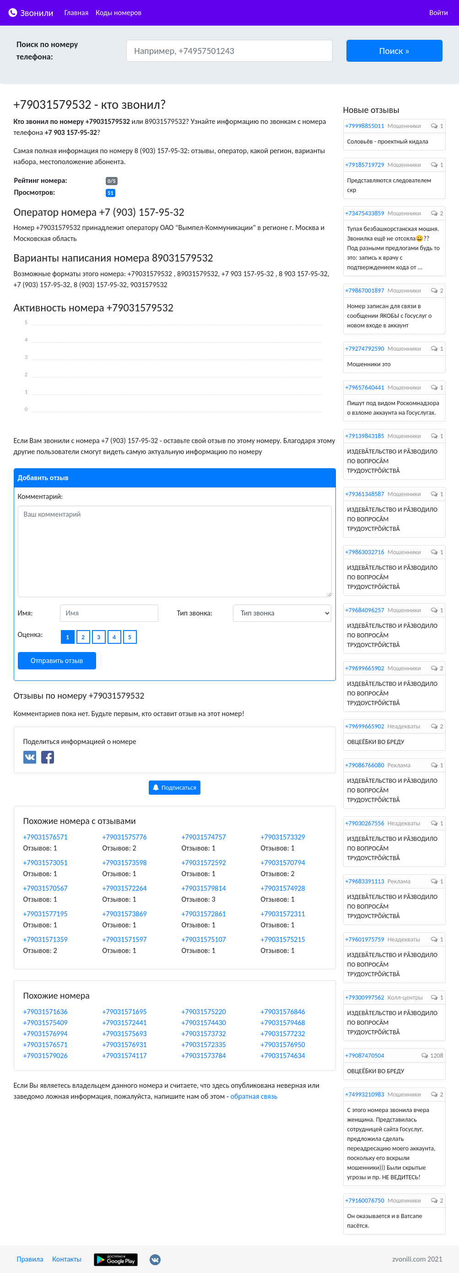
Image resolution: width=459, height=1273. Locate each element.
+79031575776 (125, 837)
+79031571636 (45, 1011)
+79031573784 (204, 1055)
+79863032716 (365, 552)
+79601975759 (365, 939)
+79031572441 (125, 1022)
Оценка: (30, 634)
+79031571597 (125, 939)
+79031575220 (204, 1011)
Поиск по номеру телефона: (47, 50)
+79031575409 (45, 1022)
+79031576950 (283, 1044)
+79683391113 (365, 881)
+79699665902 (365, 668)
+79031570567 (45, 888)
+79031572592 (204, 862)
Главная (77, 12)
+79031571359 (45, 939)
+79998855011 (365, 126)
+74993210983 (365, 1094)
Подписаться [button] (174, 788)
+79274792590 (365, 349)
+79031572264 (125, 888)
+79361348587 (365, 494)
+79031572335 (204, 1044)
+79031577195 (45, 913)
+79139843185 (365, 436)
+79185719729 (365, 165)
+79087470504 (365, 1055)
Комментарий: (40, 496)
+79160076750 (365, 1200)
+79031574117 (125, 1055)
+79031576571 (45, 837)
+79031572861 (204, 913)
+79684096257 (365, 610)
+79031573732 (204, 1033)
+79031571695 (125, 1011)
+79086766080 (365, 765)
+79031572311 (283, 913)
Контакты (66, 1259)
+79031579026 (45, 1055)
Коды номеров (118, 12)
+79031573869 (125, 913)
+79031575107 (204, 939)
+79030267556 (365, 823)
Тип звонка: (195, 613)
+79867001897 (365, 290)
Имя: (25, 613)
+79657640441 (365, 387)
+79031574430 (204, 1022)
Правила (30, 1259)
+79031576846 (283, 1011)
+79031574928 (283, 888)
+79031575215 (283, 939)
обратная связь (253, 1096)
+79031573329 (283, 837)
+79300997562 (365, 997)
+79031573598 (125, 862)
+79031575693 (125, 1033)
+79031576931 (125, 1044)
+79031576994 (45, 1033)
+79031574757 (204, 837)
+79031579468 (283, 1022)
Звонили (30, 12)
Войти (438, 12)
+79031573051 (45, 862)
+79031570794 (283, 862)
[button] (394, 51)
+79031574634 (283, 1055)
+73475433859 (365, 213)
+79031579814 (204, 888)
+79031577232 (283, 1033)
